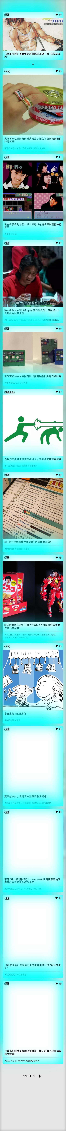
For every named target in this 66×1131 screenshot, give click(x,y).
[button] (33, 64)
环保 (14, 637)
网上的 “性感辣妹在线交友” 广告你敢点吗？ (28, 542)
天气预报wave (12, 383)
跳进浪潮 (47, 320)
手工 (54, 635)
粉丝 (14, 234)
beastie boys (12, 320)
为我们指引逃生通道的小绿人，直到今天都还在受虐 (33, 459)
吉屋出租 (10, 720)
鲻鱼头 (56, 320)
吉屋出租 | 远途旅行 (15, 713)
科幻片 (22, 1061)
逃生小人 (33, 466)
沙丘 (14, 1061)
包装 (37, 635)
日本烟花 (16, 803)
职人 (18, 635)
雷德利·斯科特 (33, 1061)
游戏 (25, 466)
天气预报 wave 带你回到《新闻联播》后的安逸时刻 (32, 376)
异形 (8, 1061)
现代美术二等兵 (19, 148)
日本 (37, 148)
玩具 (8, 148)
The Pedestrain (13, 466)
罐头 (31, 148)
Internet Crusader (14, 549)
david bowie (26, 320)
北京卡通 (22, 975)
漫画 (18, 720)
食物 (43, 148)
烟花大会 (37, 803)
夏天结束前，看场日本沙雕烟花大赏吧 (25, 796)
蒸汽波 (24, 383)
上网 (27, 549)
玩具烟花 (47, 803)
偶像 (8, 234)
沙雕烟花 (27, 803)
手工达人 (10, 635)
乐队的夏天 (11, 975)
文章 (7, 15)
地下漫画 (10, 889)
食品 (31, 635)
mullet (38, 320)
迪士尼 (19, 889)
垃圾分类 (46, 635)
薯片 (25, 635)
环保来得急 (24, 637)
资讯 (12, 392)
